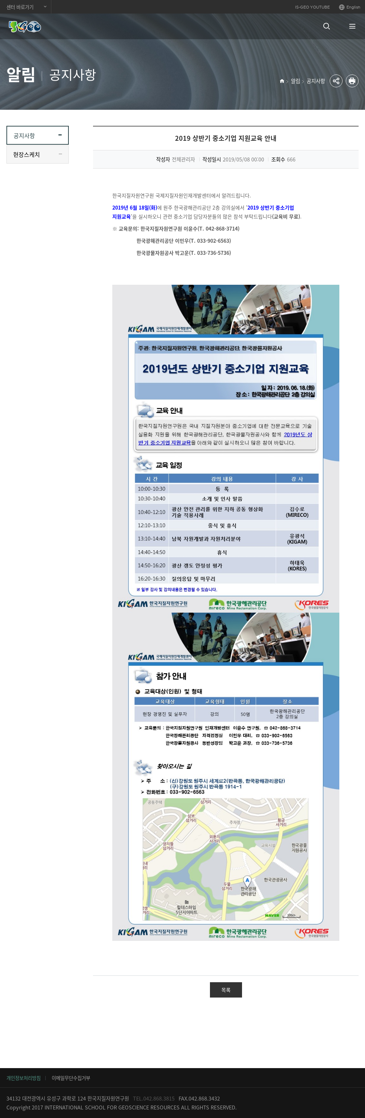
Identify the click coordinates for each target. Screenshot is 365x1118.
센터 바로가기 (20, 6)
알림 (295, 81)
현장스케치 (26, 154)
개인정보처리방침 (23, 1077)
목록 (226, 989)
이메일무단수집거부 (71, 1077)
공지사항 (316, 81)
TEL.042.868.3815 (154, 1098)
